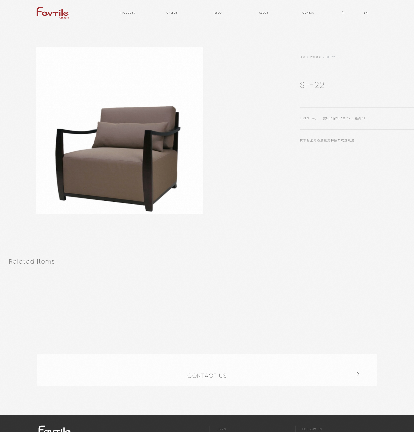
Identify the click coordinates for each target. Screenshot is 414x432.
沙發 (363, 57)
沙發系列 (376, 57)
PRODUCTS (127, 12)
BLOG (218, 12)
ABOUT (264, 12)
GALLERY (173, 12)
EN (366, 12)
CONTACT (309, 12)
